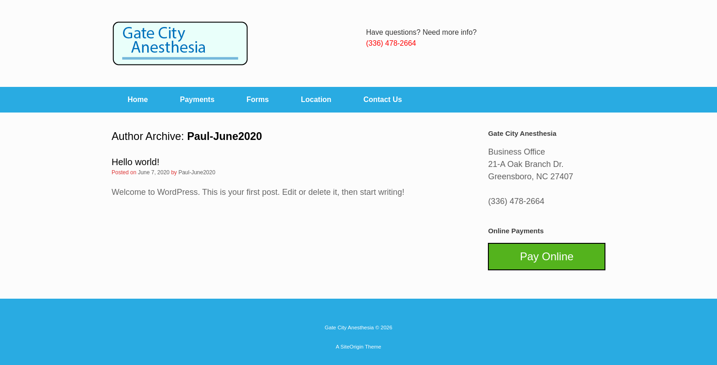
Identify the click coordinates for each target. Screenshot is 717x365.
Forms (257, 99)
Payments (197, 99)
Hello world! (135, 162)
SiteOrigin (352, 346)
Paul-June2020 (224, 136)
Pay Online (546, 256)
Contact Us (383, 99)
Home (138, 99)
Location (316, 99)
